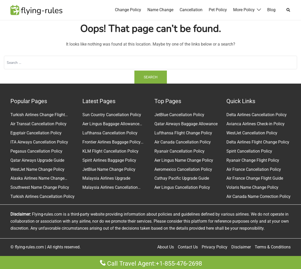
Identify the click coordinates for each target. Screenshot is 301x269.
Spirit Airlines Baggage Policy (109, 160)
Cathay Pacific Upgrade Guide (181, 178)
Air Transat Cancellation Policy (38, 123)
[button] (288, 10)
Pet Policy (218, 9)
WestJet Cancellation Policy (251, 132)
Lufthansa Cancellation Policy (110, 132)
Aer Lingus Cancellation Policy (182, 187)
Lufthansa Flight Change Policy (183, 132)
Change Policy (128, 9)
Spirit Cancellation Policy (249, 151)
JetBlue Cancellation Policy (179, 114)
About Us (165, 247)
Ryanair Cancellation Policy (179, 151)
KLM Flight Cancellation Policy (110, 151)
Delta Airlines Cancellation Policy (256, 114)
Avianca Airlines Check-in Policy (255, 123)
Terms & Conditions (273, 247)
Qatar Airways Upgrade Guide (37, 160)
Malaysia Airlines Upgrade (106, 178)
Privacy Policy (214, 247)
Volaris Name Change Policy (252, 187)
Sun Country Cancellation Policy (111, 114)
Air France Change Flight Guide (254, 178)
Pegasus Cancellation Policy (36, 151)
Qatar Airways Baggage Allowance (186, 123)
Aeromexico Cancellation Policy (183, 169)
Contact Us (188, 247)
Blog (271, 9)
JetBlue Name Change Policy (108, 169)
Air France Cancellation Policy (253, 169)
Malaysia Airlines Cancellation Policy (110, 188)
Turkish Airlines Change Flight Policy (37, 115)
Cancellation (191, 9)
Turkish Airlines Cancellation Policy (42, 196)
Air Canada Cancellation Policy (182, 142)
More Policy (244, 9)
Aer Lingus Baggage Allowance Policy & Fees (110, 124)
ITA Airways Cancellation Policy (39, 142)
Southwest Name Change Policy (39, 187)
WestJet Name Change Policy (37, 169)
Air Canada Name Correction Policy (258, 196)
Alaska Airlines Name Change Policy (37, 179)
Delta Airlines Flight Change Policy (257, 142)
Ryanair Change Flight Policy (252, 160)
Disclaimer (241, 247)
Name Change (160, 9)
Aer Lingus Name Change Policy (183, 160)
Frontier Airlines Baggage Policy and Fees (111, 143)
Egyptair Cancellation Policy (36, 132)
